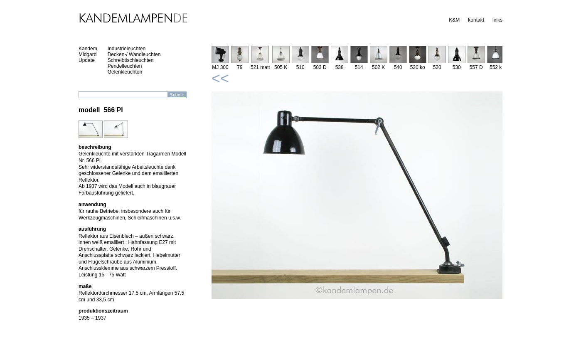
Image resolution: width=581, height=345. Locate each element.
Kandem (88, 49)
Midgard (87, 54)
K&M (454, 20)
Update (87, 60)
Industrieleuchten (126, 49)
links (497, 20)
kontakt (476, 20)
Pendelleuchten (125, 66)
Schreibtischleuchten (131, 60)
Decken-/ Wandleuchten (134, 54)
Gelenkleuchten (125, 72)
